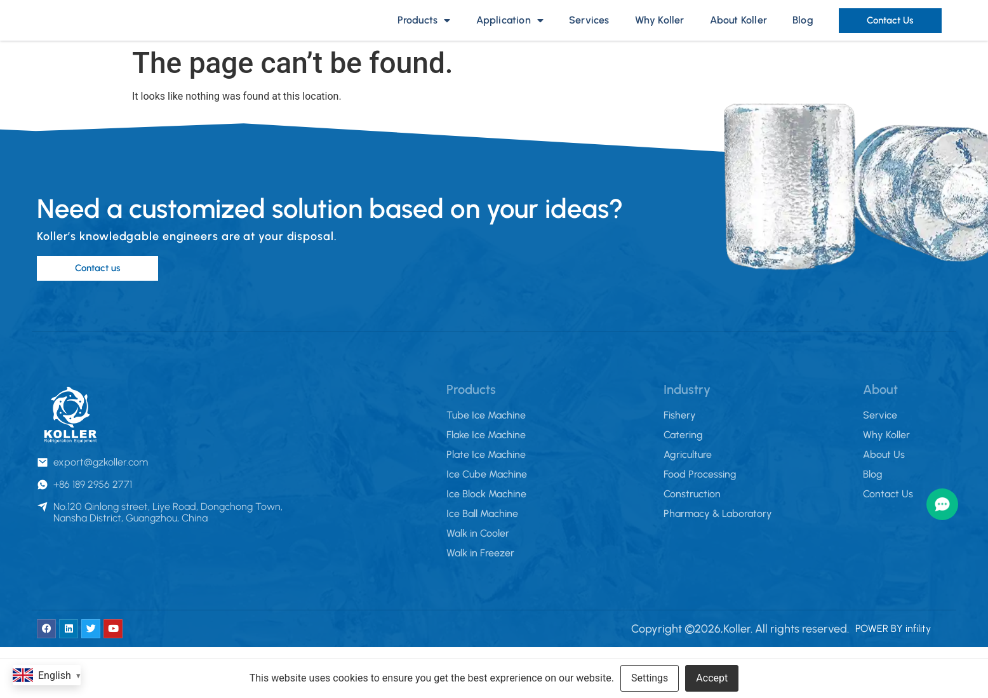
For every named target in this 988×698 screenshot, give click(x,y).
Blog (802, 31)
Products (424, 31)
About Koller (738, 31)
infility (918, 651)
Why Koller (659, 31)
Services (589, 31)
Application (510, 31)
